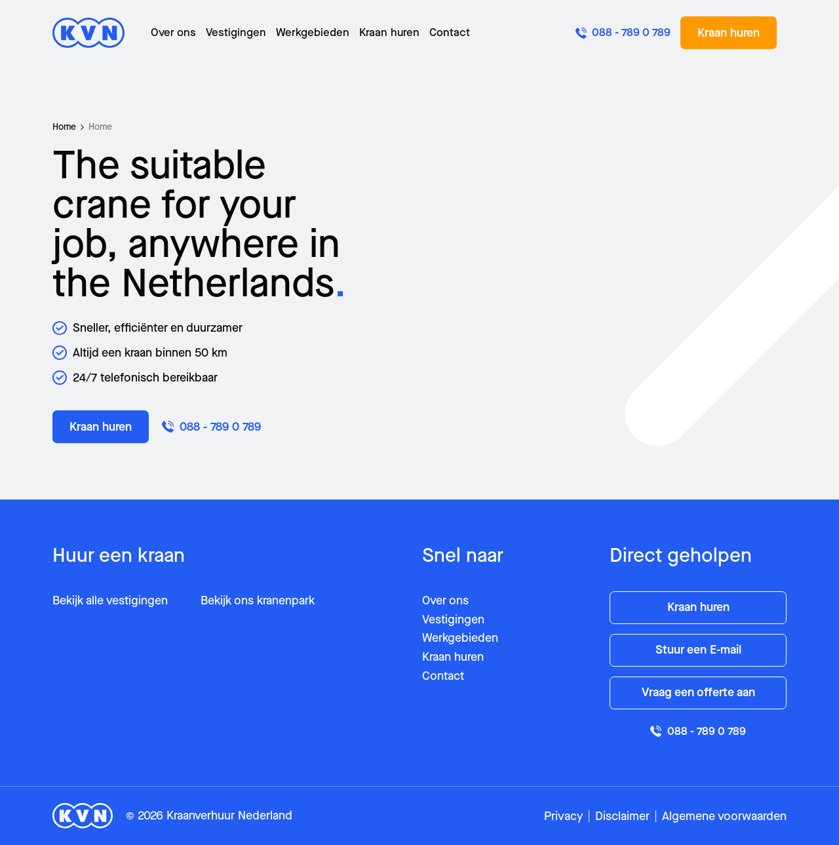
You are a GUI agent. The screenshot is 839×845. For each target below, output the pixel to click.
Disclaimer (622, 816)
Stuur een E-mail (698, 650)
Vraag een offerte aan (698, 692)
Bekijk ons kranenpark (258, 600)
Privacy (563, 816)
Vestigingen (236, 32)
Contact (449, 32)
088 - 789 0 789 (211, 427)
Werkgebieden (312, 32)
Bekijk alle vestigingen (110, 600)
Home (64, 127)
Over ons (173, 32)
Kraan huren (389, 32)
